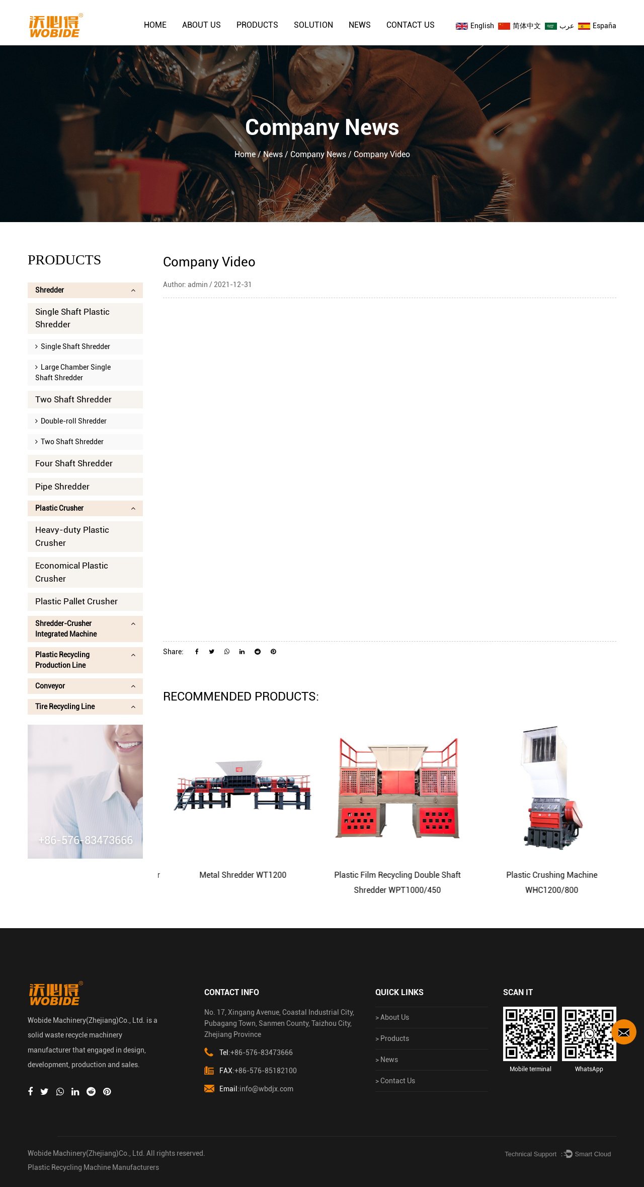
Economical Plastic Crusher (71, 572)
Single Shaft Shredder (72, 346)
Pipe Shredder (62, 486)
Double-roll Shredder (71, 421)
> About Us (392, 1017)
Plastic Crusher (85, 508)
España (597, 26)
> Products (392, 1038)
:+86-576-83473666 (248, 1053)
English (475, 26)
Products (257, 25)
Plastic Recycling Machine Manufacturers (93, 1167)
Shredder (85, 290)
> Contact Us (395, 1081)
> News (386, 1060)
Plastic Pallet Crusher (76, 601)
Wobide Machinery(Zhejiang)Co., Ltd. (86, 1153)
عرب (559, 26)
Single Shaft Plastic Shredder (72, 318)
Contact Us (410, 25)
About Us (201, 25)
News (360, 25)
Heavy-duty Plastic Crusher (72, 536)
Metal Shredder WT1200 (255, 875)
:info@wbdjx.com (248, 1089)
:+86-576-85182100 (250, 1071)
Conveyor (85, 686)
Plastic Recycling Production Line (85, 660)
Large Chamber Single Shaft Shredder (73, 372)
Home (155, 25)
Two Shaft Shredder (73, 399)
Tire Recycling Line (85, 707)
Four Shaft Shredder (74, 463)
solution (313, 25)
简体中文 (519, 26)
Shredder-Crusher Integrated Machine (85, 628)
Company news (318, 154)
